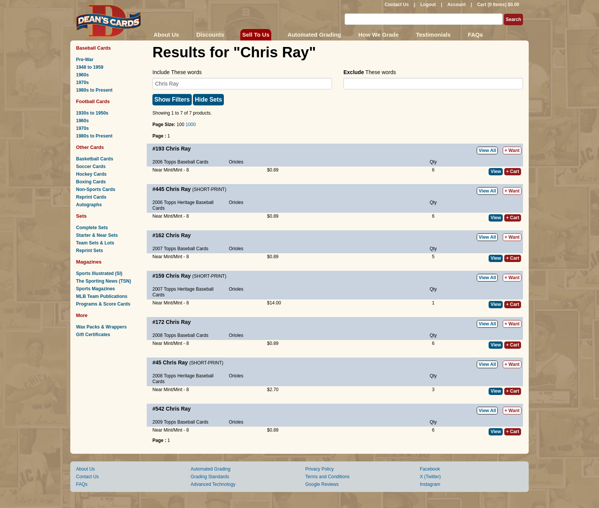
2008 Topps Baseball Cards (180, 335)
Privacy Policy (319, 469)
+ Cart (512, 171)
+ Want (512, 150)
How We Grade (378, 34)
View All (487, 150)
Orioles (236, 162)
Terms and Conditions (327, 476)
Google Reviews (321, 484)
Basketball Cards (94, 159)
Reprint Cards (91, 197)
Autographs (89, 204)
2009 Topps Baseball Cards (180, 422)
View (496, 171)
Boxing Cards (91, 181)
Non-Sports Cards (95, 189)
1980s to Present (94, 90)
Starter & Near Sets (97, 235)
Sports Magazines (95, 288)
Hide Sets (208, 99)
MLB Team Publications (101, 296)
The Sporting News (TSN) (103, 281)
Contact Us (397, 4)
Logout (428, 4)
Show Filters (172, 99)
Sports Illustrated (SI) (99, 273)
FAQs (475, 34)
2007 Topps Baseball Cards (180, 248)
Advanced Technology (213, 484)
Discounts (210, 34)
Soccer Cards (90, 166)
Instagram (430, 484)
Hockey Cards (91, 174)
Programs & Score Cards (103, 304)
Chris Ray (178, 149)
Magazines (89, 262)
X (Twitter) (430, 476)
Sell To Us (255, 34)
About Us (166, 34)
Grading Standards (210, 476)
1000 (191, 124)
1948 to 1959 (89, 67)
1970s (82, 82)
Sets (81, 216)
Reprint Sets (89, 250)
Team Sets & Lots (95, 243)
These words (369, 72)
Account (456, 4)
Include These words (177, 72)
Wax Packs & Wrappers (101, 327)
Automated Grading (314, 34)
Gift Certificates (93, 334)
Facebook (430, 469)
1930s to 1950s (92, 113)
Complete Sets (92, 227)
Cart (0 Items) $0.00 (498, 4)
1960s (82, 75)
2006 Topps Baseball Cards (180, 162)
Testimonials (433, 34)
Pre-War (85, 59)
